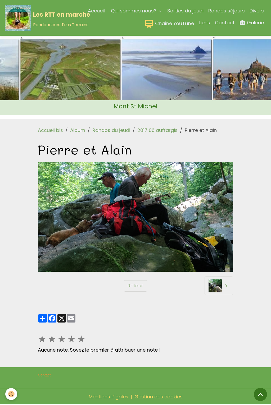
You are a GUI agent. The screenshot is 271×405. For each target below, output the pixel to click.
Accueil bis (50, 130)
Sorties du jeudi (185, 10)
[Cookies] (11, 394)
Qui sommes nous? (134, 10)
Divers (257, 10)
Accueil (96, 10)
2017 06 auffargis (157, 130)
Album (77, 130)
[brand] (34, 18)
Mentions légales (108, 396)
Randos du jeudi (111, 130)
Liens (204, 22)
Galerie (251, 22)
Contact (224, 22)
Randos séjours (226, 10)
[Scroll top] (260, 394)
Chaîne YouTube (169, 24)
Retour (135, 285)
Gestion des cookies (158, 396)
